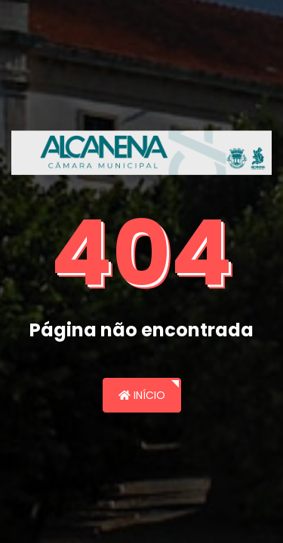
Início (141, 395)
